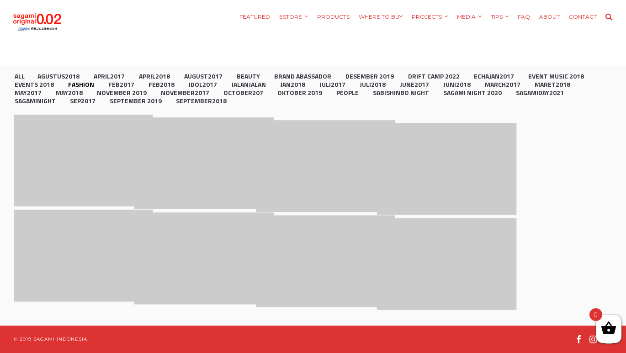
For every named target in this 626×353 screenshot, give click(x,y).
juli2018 (373, 84)
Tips (497, 16)
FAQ (524, 16)
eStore (290, 16)
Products (333, 16)
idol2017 (203, 84)
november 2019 (122, 92)
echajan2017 (494, 76)
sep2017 (82, 100)
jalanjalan (248, 84)
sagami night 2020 (472, 92)
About (549, 16)
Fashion (81, 84)
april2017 (109, 76)
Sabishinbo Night (401, 92)
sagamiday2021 (540, 92)
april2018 (154, 76)
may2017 (28, 92)
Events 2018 (34, 84)
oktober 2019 (299, 92)
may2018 (69, 92)
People (347, 92)
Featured (254, 16)
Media (466, 16)
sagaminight (35, 100)
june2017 (414, 84)
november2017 (185, 92)
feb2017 (121, 84)
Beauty (248, 76)
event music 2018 (556, 76)
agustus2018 (58, 76)
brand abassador (302, 76)
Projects (427, 16)
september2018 (201, 100)
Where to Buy (381, 16)
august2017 (203, 76)
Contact (583, 16)
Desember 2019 (369, 76)
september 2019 (136, 100)
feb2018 (162, 84)
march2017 (502, 84)
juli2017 (332, 84)
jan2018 (292, 84)
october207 (243, 92)
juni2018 (457, 84)
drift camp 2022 (434, 76)
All (20, 76)
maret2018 (552, 84)
